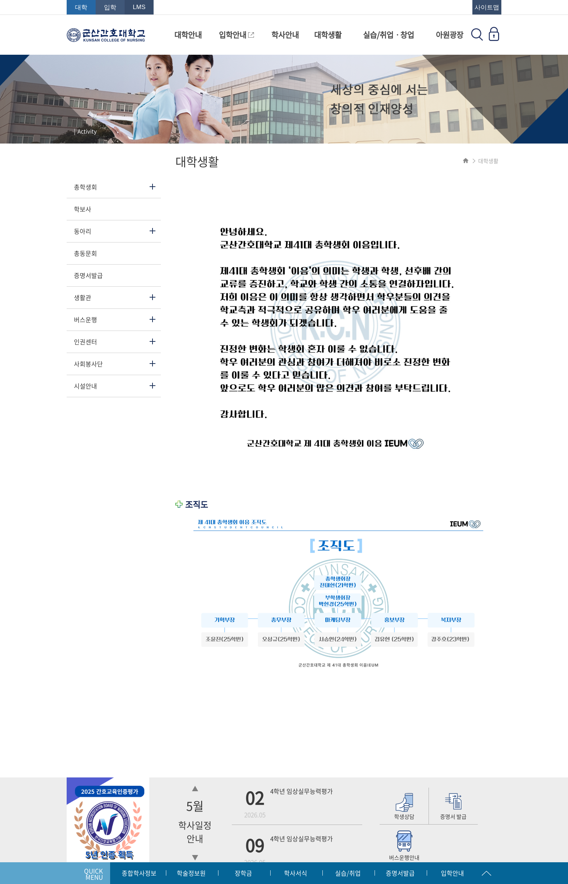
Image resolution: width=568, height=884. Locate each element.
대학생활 (328, 34)
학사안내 (285, 34)
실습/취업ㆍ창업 (388, 34)
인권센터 (85, 341)
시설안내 (85, 385)
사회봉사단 (88, 363)
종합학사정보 (139, 873)
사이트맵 (487, 7)
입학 (110, 7)
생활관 (82, 297)
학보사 (82, 208)
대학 (81, 7)
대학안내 (188, 34)
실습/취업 (348, 873)
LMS (139, 7)
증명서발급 (88, 275)
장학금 (243, 873)
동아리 (82, 231)
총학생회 (85, 186)
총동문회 (85, 253)
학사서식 (295, 873)
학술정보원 (191, 873)
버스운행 (85, 319)
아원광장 (449, 34)
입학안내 (236, 34)
